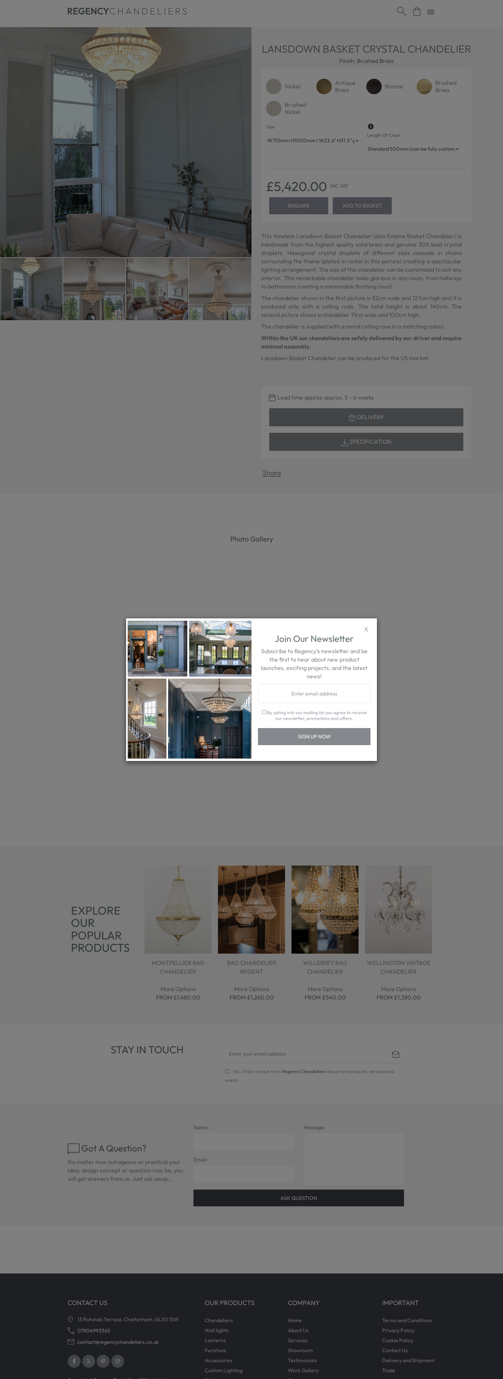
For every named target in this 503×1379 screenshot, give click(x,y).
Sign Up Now (314, 736)
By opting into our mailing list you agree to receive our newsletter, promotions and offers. (314, 715)
